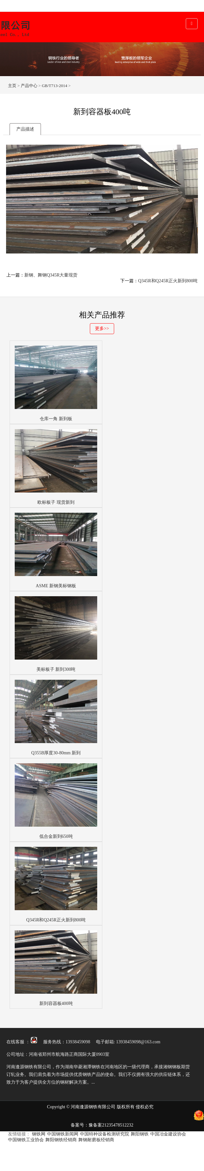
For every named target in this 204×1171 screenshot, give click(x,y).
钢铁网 (38, 1134)
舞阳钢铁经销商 (61, 1139)
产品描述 (25, 129)
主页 (12, 85)
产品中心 (29, 85)
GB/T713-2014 (54, 85)
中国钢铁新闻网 (62, 1134)
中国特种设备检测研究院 (104, 1134)
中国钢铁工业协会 (26, 1139)
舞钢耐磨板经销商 (96, 1139)
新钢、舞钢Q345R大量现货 (50, 275)
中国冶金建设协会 (168, 1134)
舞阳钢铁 (140, 1134)
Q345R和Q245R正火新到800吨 (168, 280)
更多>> (102, 328)
